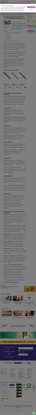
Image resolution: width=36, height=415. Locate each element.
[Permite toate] (31, 7)
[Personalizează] (31, 9)
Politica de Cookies (20, 10)
